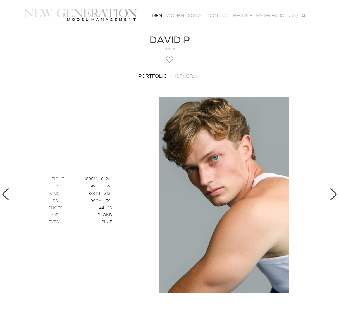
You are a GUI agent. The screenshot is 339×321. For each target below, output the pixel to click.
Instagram (186, 76)
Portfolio (153, 76)
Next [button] (333, 194)
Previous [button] (5, 194)
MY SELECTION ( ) (277, 16)
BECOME (242, 16)
